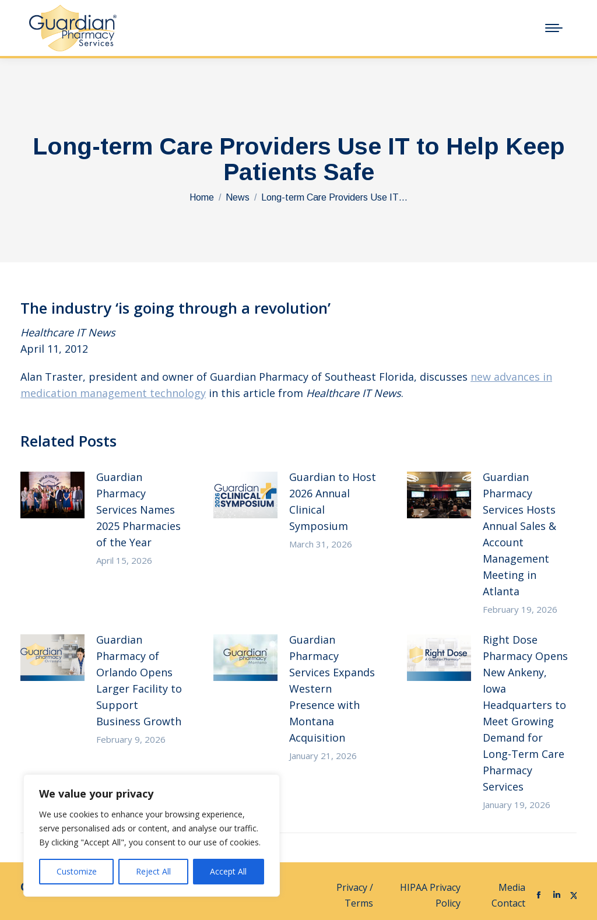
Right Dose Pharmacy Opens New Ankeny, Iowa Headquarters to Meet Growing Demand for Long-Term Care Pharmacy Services (525, 713)
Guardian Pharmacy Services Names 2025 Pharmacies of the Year (138, 509)
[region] (151, 835)
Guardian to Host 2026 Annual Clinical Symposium (332, 501)
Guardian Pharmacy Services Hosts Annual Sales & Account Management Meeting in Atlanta (519, 534)
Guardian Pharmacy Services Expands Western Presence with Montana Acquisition (332, 689)
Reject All (153, 871)
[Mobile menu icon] (554, 28)
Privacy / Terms (354, 895)
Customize (77, 871)
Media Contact (508, 895)
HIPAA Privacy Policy (430, 895)
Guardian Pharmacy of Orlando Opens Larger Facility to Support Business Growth (139, 680)
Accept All (228, 871)
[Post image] (52, 495)
